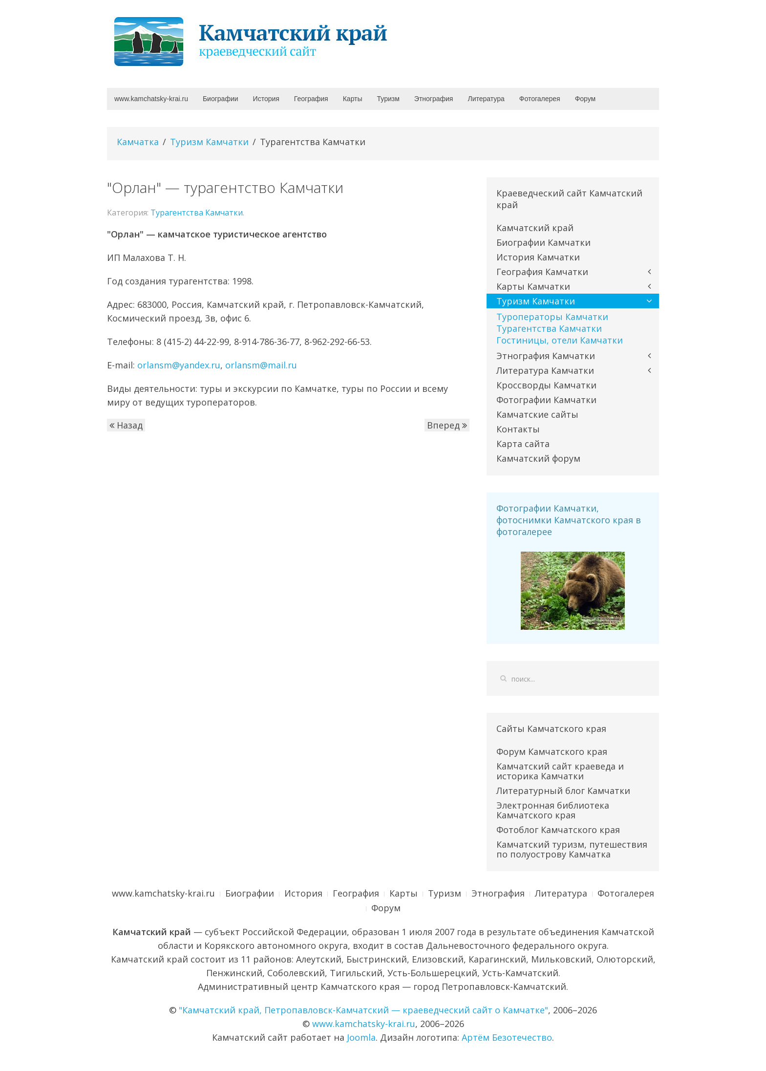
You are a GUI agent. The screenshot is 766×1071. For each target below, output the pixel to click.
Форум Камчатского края (551, 751)
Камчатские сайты (537, 414)
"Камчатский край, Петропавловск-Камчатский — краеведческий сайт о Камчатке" (363, 1010)
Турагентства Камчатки (196, 212)
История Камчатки (538, 257)
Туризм (388, 99)
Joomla (361, 1037)
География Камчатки (542, 272)
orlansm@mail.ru (261, 365)
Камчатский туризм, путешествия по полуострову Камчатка (571, 849)
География (311, 99)
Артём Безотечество (507, 1037)
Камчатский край (535, 228)
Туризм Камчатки (209, 142)
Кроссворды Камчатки (546, 385)
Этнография (433, 99)
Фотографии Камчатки (546, 400)
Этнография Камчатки (545, 356)
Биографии (220, 99)
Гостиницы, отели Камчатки (559, 340)
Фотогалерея (539, 99)
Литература (486, 99)
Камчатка (138, 142)
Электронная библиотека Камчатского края (552, 810)
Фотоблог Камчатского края (558, 829)
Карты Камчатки (533, 286)
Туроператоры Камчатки (552, 316)
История (266, 99)
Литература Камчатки (545, 370)
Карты (352, 99)
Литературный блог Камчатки (563, 790)
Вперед (447, 425)
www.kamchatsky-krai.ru (151, 99)
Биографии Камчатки (543, 242)
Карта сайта (523, 444)
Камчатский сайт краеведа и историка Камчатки (560, 771)
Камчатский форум (538, 458)
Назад (126, 425)
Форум (585, 99)
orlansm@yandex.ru (178, 365)
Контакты (518, 429)
